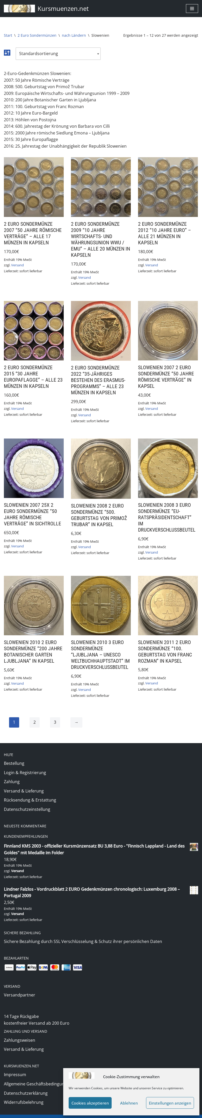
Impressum (15, 1067)
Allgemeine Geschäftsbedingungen (38, 1076)
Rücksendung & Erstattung (30, 801)
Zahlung (12, 782)
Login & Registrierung (25, 773)
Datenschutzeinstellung (27, 810)
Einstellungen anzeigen (170, 1103)
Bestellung (14, 764)
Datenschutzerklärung (26, 1086)
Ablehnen (129, 1103)
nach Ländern (74, 35)
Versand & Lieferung (24, 792)
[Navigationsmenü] (192, 8)
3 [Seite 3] (55, 723)
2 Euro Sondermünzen (37, 35)
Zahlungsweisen (19, 1033)
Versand (17, 265)
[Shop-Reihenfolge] (58, 53)
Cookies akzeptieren (90, 1103)
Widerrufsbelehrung (24, 1095)
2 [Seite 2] (34, 723)
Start (8, 35)
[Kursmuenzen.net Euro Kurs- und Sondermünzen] (46, 8)
